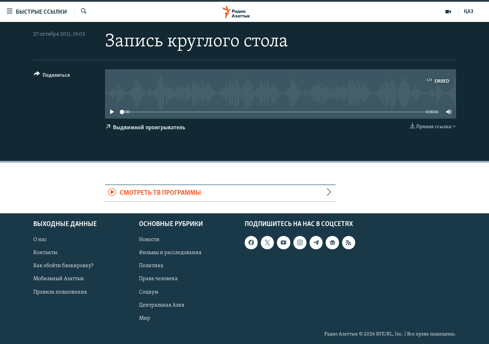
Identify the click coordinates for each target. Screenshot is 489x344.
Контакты (45, 253)
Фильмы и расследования (170, 253)
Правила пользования (60, 292)
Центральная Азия (161, 305)
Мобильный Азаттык (58, 279)
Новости (149, 239)
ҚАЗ (468, 11)
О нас (40, 239)
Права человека (158, 279)
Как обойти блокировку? (63, 266)
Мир (144, 318)
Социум (148, 292)
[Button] (52, 76)
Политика (151, 266)
